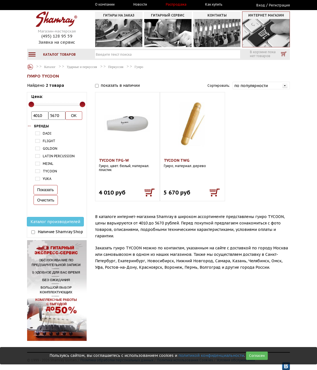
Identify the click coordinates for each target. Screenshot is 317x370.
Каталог (30, 67)
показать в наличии (120, 85)
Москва (53, 5)
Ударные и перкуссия (82, 67)
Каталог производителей (55, 221)
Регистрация (279, 5)
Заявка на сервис (56, 42)
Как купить (213, 4)
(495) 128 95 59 (56, 36)
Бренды (41, 126)
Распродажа (176, 4)
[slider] (31, 104)
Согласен (257, 355)
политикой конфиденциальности (211, 355)
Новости (140, 4)
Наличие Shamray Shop (60, 231)
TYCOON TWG (177, 160)
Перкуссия (115, 67)
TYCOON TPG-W (114, 160)
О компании (105, 4)
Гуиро (138, 67)
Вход (260, 5)
